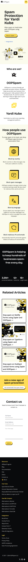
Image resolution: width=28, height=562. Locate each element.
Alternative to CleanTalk (8, 511)
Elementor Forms (7, 528)
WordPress (5, 518)
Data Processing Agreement (10, 546)
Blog (3, 467)
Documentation (6, 469)
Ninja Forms (5, 523)
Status (3, 474)
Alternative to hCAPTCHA (9, 506)
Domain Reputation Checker (10, 489)
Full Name (8, 416)
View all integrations (7, 531)
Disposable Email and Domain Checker (13, 492)
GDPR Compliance (7, 543)
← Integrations (8, 41)
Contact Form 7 (6, 526)
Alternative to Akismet (8, 501)
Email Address (9, 422)
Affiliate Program (6, 464)
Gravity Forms (6, 521)
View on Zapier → (11, 35)
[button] (26, 1)
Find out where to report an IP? (10, 494)
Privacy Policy (5, 540)
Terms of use (5, 538)
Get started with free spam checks (14, 387)
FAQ (3, 472)
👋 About (4, 480)
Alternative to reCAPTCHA (9, 504)
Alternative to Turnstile (8, 509)
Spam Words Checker (8, 486)
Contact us (5, 477)
